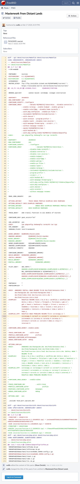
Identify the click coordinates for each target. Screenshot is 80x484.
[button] (78, 3)
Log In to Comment (14, 477)
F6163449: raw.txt (15, 41)
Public (18, 18)
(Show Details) (40, 465)
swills (18, 25)
